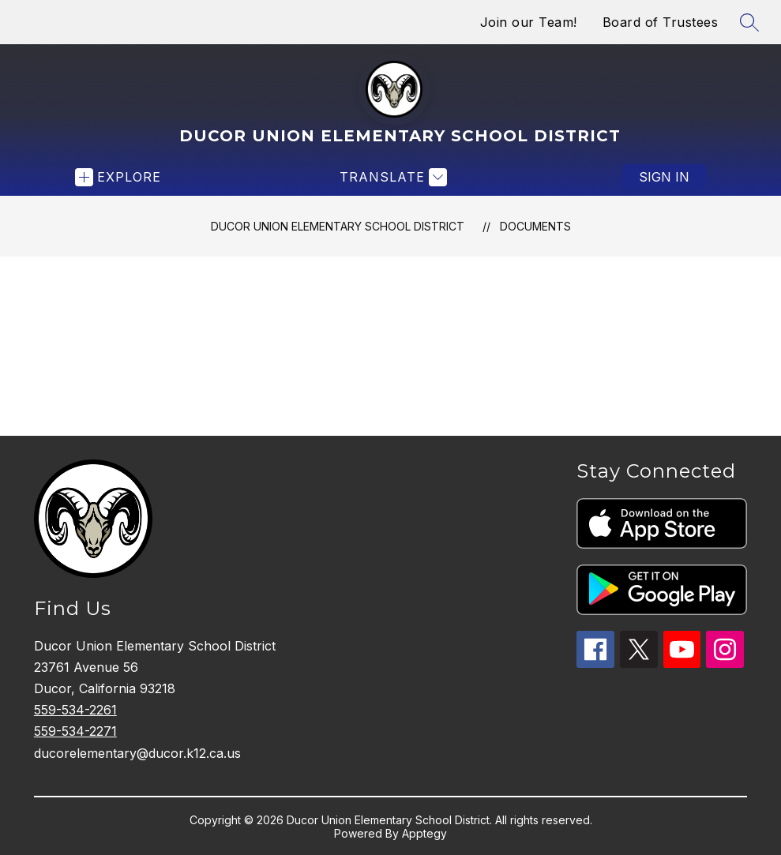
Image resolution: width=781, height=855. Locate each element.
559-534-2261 (75, 710)
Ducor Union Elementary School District (337, 226)
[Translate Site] (391, 177)
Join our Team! (528, 22)
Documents (535, 226)
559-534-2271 (75, 731)
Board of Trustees (661, 22)
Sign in (664, 177)
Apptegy (424, 833)
